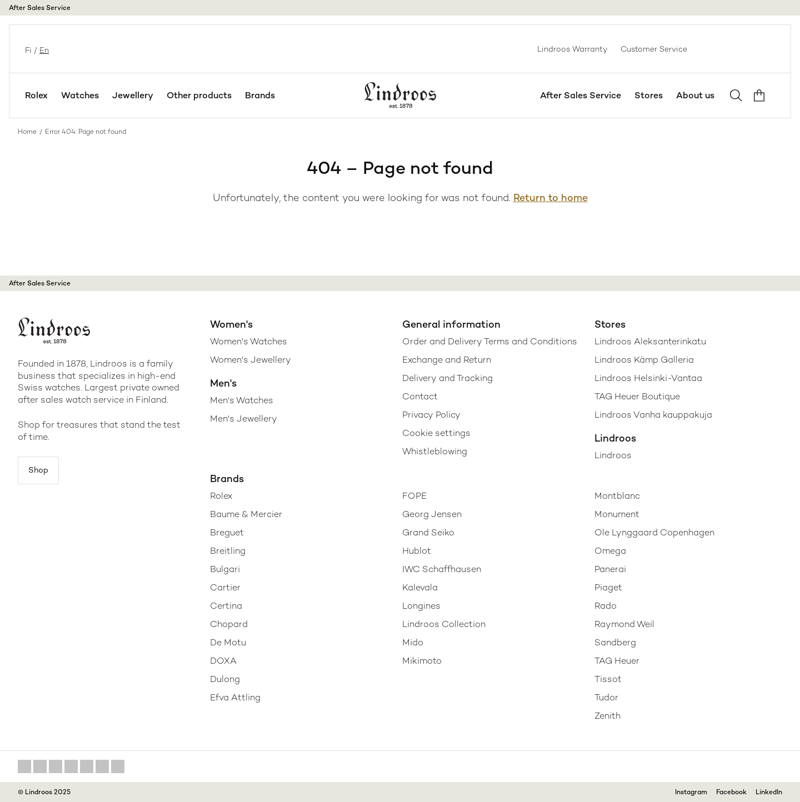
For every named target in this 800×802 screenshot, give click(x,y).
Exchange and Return (446, 359)
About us (695, 95)
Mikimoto (422, 660)
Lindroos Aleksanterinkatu (650, 341)
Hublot (416, 551)
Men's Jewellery (243, 418)
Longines (421, 605)
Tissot (608, 679)
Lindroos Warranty (572, 49)
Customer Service (654, 49)
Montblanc (617, 496)
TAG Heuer (616, 660)
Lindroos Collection (444, 624)
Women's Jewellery (250, 359)
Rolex (36, 95)
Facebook (731, 792)
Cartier (225, 587)
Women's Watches (248, 341)
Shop (43, 472)
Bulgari (225, 569)
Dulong (225, 679)
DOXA (223, 660)
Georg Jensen (432, 514)
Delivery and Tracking (447, 378)
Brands (260, 95)
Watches (80, 95)
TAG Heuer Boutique (637, 396)
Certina (226, 605)
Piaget (608, 587)
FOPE (414, 496)
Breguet (227, 532)
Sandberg (615, 642)
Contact (420, 396)
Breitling (228, 551)
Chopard (229, 624)
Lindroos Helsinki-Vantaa (648, 378)
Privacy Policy (431, 414)
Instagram (691, 792)
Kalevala (420, 587)
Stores (648, 95)
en (43, 49)
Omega (610, 551)
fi (27, 49)
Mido (412, 642)
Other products (199, 95)
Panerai (610, 569)
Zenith (607, 715)
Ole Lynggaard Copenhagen (654, 532)
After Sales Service (40, 7)
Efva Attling (235, 697)
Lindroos (613, 455)
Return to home (550, 197)
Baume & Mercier (246, 514)
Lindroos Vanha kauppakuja (653, 414)
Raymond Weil (624, 624)
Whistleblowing (434, 451)
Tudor (606, 697)
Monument (616, 514)
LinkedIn (769, 792)
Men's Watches (241, 400)
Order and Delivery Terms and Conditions (489, 341)
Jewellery (132, 95)
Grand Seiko (428, 532)
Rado (605, 605)
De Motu (228, 642)
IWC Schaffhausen (441, 569)
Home (27, 131)
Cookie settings (436, 433)
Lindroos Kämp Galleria (644, 359)
